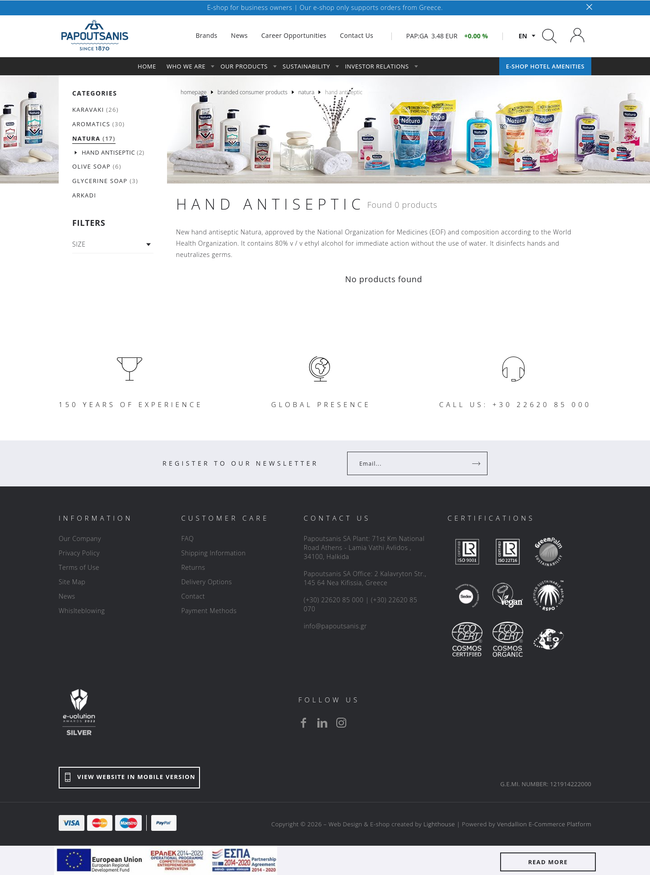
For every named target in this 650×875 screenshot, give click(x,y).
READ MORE (548, 862)
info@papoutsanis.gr (335, 626)
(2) (113, 152)
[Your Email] (411, 463)
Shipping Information (213, 553)
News (67, 596)
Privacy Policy (79, 553)
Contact (193, 596)
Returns (193, 567)
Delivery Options (206, 581)
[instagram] (341, 723)
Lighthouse (439, 824)
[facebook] (303, 723)
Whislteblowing (82, 610)
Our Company (80, 538)
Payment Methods (209, 610)
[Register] (477, 463)
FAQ (187, 538)
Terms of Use (79, 567)
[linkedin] (322, 723)
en (523, 36)
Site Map (72, 581)
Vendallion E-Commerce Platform (544, 824)
